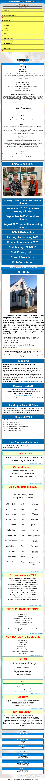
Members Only (6, 20)
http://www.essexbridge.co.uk (23, 691)
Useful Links (6, 46)
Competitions (6, 35)
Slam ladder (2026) (7, 40)
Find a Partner (6, 13)
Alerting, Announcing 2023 (23, 237)
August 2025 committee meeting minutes (22, 226)
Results (4, 33)
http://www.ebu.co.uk (23, 687)
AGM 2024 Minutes (22, 232)
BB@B (23, 659)
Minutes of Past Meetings (9, 15)
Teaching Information (8, 23)
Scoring (5, 28)
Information (5, 25)
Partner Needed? (23, 386)
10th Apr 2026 (23, 754)
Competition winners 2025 (22, 242)
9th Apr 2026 (23, 761)
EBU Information (7, 43)
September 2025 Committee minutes (22, 218)
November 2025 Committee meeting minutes (22, 210)
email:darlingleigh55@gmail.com (31, 381)
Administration (6, 48)
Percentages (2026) (7, 38)
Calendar (5, 30)
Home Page (5, 10)
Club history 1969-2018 (22, 247)
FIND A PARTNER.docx (23, 396)
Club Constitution (22, 262)
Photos (4, 18)
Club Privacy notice (22, 252)
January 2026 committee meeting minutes (22, 202)
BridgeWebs (6, 51)
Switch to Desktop (22, 57)
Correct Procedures (22, 257)
